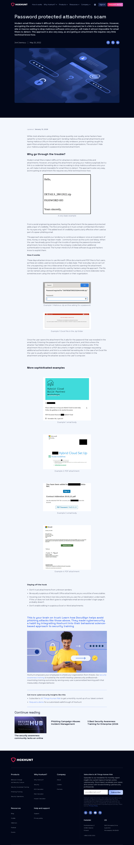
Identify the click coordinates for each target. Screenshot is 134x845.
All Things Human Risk (50, 698)
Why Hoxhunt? (39, 780)
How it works (37, 5)
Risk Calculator (39, 794)
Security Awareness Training (20, 787)
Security (36, 784)
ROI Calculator (38, 789)
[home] (19, 4)
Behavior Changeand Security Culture (17, 781)
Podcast (13, 827)
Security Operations (17, 796)
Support (36, 813)
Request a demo (36, 702)
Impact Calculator (39, 798)
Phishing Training (16, 792)
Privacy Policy (93, 806)
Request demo (115, 4)
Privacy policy (38, 818)
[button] (49, 4)
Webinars (14, 823)
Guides (13, 818)
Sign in (102, 4)
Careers (59, 784)
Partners (59, 789)
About (59, 780)
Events (13, 832)
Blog (12, 813)
